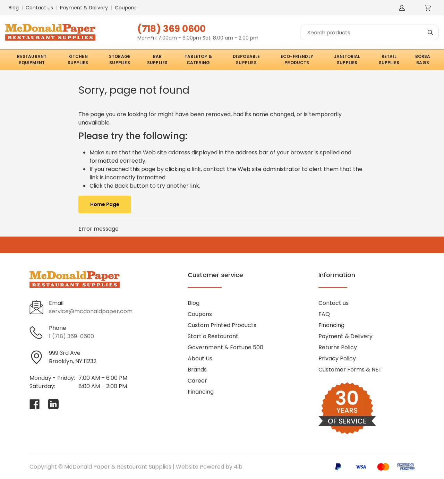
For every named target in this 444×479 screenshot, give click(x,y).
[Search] (369, 32)
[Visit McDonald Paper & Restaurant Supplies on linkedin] (53, 404)
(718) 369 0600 (171, 28)
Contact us (39, 7)
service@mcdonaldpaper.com (91, 311)
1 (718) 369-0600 (71, 336)
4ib (238, 467)
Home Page (104, 204)
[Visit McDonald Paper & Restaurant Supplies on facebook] (34, 404)
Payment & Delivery (84, 7)
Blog (14, 7)
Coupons (126, 7)
